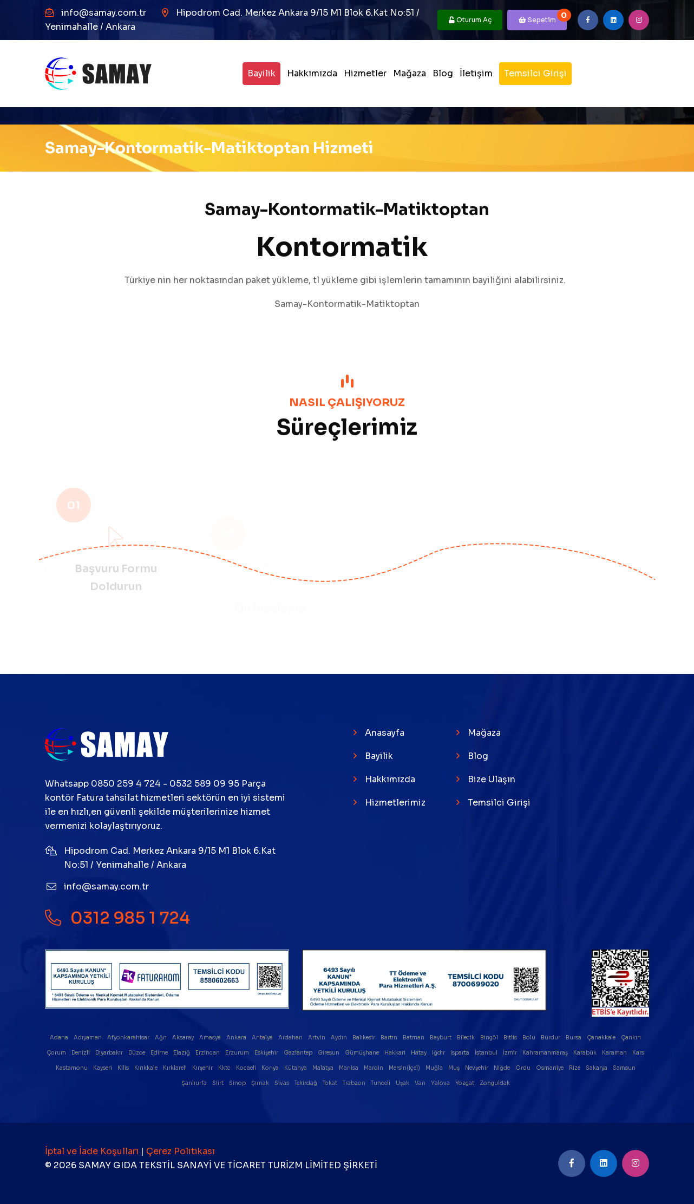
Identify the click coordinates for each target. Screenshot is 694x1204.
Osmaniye (550, 1067)
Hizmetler (365, 73)
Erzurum (237, 1052)
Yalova (441, 1083)
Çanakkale (602, 1037)
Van (421, 1083)
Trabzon (354, 1083)
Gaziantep (298, 1052)
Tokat (330, 1083)
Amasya (210, 1037)
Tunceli (381, 1083)
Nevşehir (477, 1067)
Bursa (574, 1037)
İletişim (476, 73)
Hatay (419, 1052)
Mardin (374, 1067)
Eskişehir (266, 1052)
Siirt (218, 1083)
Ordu (523, 1067)
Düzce (137, 1052)
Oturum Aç (470, 20)
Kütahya (296, 1067)
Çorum (57, 1052)
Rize (575, 1067)
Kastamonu (72, 1067)
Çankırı (631, 1037)
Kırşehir (203, 1067)
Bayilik (261, 73)
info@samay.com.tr (103, 12)
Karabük (585, 1052)
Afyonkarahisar (128, 1037)
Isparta (460, 1052)
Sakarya (597, 1067)
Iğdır (439, 1052)
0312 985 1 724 (117, 917)
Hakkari (395, 1052)
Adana (59, 1037)
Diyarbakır (109, 1052)
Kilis (123, 1067)
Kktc (225, 1067)
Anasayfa (384, 732)
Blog (443, 73)
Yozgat (465, 1083)
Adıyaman (88, 1037)
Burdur (551, 1037)
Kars (638, 1052)
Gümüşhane (362, 1052)
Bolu (529, 1037)
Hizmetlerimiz (395, 802)
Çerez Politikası (180, 1151)
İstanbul (487, 1052)
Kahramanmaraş (545, 1052)
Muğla (434, 1067)
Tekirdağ (306, 1083)
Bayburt (441, 1037)
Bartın (389, 1037)
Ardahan (291, 1037)
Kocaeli (246, 1067)
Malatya (323, 1067)
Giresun (329, 1052)
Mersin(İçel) (405, 1067)
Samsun (625, 1067)
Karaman (615, 1052)
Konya (270, 1067)
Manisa (349, 1067)
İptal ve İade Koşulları (93, 1151)
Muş (454, 1067)
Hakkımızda (312, 73)
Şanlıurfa (194, 1083)
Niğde (502, 1067)
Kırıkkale (146, 1067)
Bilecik (466, 1037)
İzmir (510, 1052)
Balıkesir (364, 1037)
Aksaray (183, 1037)
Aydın (339, 1037)
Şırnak (260, 1083)
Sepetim (543, 17)
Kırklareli (175, 1067)
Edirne (159, 1052)
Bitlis (510, 1037)
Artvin (317, 1037)
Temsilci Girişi (535, 73)
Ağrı (161, 1037)
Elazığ (182, 1052)
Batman (414, 1037)
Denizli (81, 1052)
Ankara (236, 1037)
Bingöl (489, 1037)
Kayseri (103, 1067)
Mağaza (409, 73)
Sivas (282, 1083)
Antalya (263, 1037)
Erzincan (208, 1052)
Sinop (238, 1083)
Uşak (403, 1083)
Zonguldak (495, 1083)
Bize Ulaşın (491, 779)
